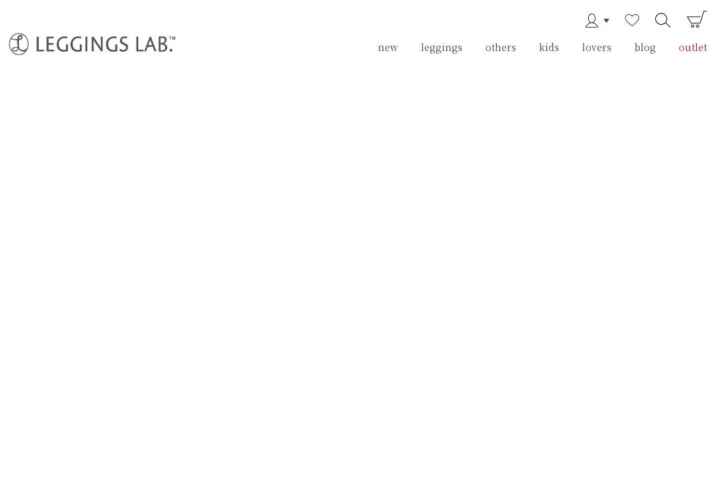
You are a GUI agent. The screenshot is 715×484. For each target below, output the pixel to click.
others (500, 47)
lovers (597, 47)
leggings (442, 47)
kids (549, 47)
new (388, 47)
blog (645, 47)
